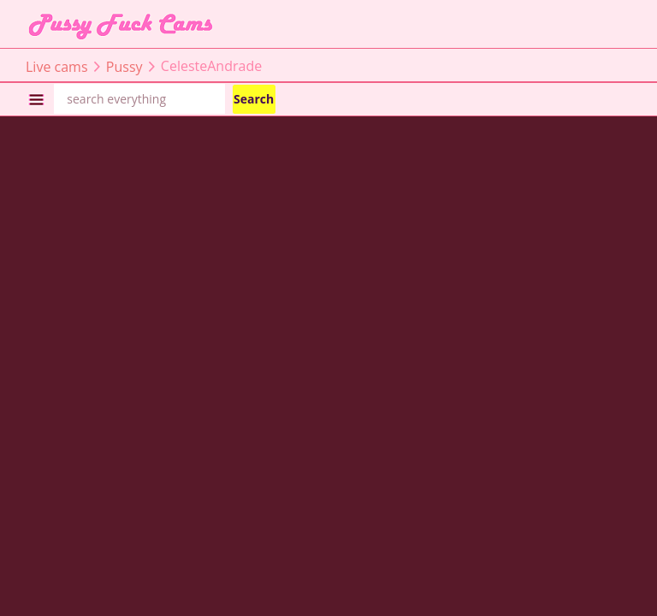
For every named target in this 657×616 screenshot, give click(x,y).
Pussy (124, 65)
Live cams (57, 65)
